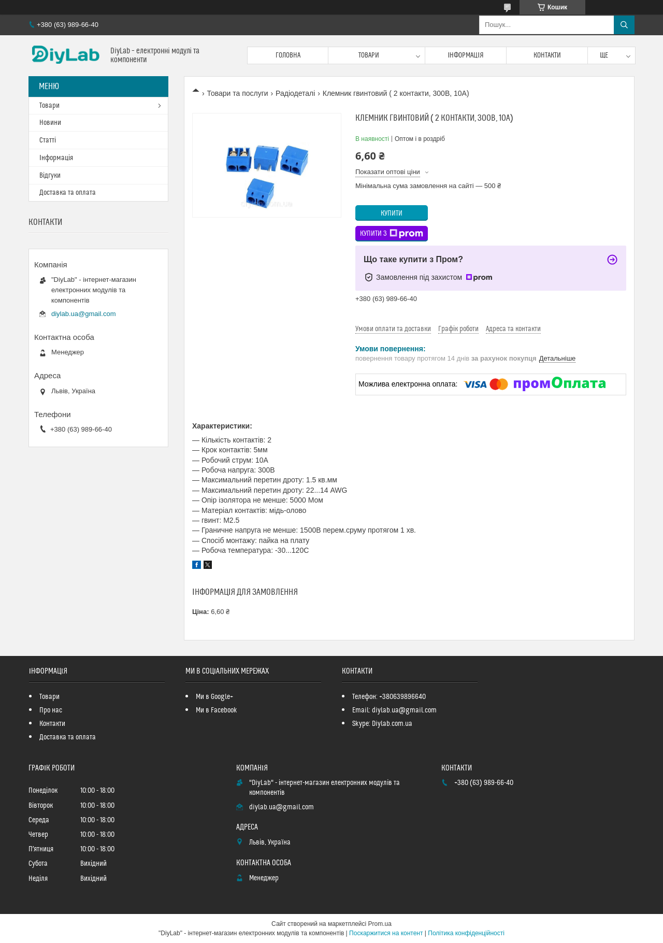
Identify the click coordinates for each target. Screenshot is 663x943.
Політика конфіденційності (466, 933)
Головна (288, 55)
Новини (50, 123)
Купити (391, 213)
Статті (47, 140)
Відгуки (50, 176)
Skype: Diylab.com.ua (382, 724)
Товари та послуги (237, 93)
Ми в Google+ (214, 697)
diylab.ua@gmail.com (83, 314)
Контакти (547, 55)
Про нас (50, 710)
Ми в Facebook (216, 710)
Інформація (466, 55)
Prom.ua (380, 923)
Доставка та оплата (67, 193)
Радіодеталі (295, 93)
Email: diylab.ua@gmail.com (394, 710)
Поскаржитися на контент (386, 933)
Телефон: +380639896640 (389, 697)
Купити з (391, 233)
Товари (368, 55)
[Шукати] (624, 25)
